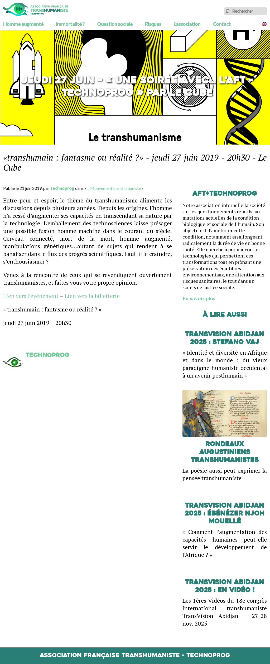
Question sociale (115, 24)
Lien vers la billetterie (92, 296)
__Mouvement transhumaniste (114, 188)
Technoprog (62, 188)
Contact (222, 24)
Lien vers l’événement (31, 296)
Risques (153, 24)
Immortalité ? (70, 24)
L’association (186, 24)
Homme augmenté (23, 24)
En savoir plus (198, 298)
